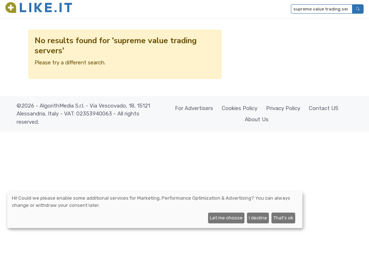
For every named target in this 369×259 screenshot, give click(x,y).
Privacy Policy (283, 108)
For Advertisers (194, 108)
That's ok (283, 218)
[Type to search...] (321, 9)
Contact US (323, 108)
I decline (258, 218)
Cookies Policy (239, 108)
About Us (257, 119)
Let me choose (226, 218)
